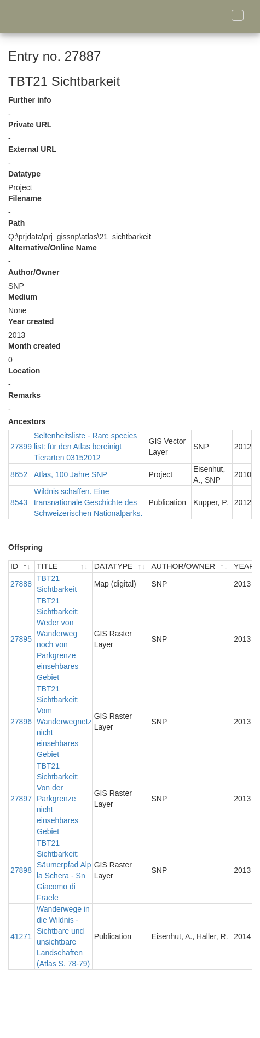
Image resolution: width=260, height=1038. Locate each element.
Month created (34, 346)
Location (24, 370)
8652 (18, 474)
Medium (22, 296)
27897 (21, 798)
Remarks (24, 395)
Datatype (24, 173)
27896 (21, 721)
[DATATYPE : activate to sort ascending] (121, 566)
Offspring (25, 547)
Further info (29, 100)
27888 (21, 583)
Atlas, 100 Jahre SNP (70, 474)
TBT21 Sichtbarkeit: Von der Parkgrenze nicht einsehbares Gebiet (58, 798)
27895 (21, 639)
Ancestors (26, 421)
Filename (25, 198)
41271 (21, 936)
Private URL (29, 124)
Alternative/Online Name (52, 247)
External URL (32, 149)
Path (16, 223)
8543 (18, 502)
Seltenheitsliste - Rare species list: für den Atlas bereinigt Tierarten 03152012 (85, 446)
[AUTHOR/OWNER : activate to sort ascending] (190, 566)
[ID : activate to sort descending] (22, 566)
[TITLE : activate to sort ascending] (64, 566)
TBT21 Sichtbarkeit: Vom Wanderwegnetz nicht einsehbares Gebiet (64, 721)
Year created (31, 321)
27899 (21, 446)
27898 (21, 870)
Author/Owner (33, 272)
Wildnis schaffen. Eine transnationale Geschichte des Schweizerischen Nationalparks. (88, 502)
